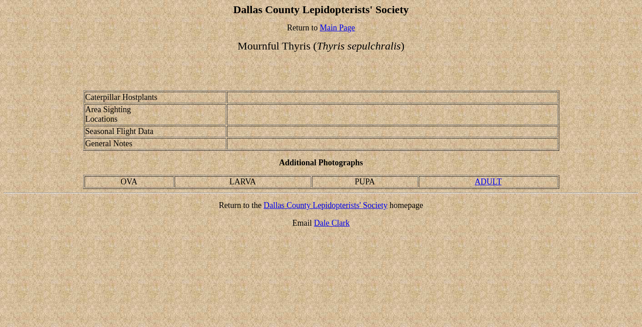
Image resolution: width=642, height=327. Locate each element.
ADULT (488, 181)
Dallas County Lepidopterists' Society (326, 205)
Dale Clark (332, 223)
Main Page (337, 27)
